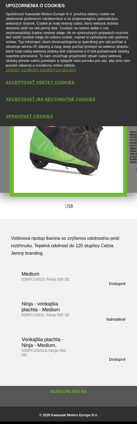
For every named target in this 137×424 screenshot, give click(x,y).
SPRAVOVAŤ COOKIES (29, 116)
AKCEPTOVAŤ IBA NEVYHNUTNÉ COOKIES (50, 99)
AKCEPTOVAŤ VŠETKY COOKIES (40, 82)
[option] (68, 147)
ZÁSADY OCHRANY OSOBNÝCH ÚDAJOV (41, 70)
